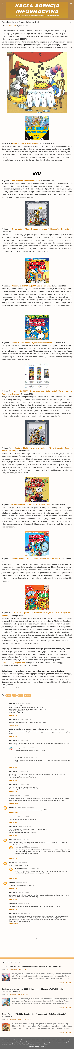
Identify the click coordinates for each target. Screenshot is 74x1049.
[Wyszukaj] (71, 4)
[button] (71, 22)
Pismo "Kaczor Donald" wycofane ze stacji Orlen (32, 343)
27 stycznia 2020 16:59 (57, 729)
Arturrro (12, 882)
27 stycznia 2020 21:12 (24, 784)
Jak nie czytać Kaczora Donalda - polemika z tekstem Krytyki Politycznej (31, 966)
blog (14, 695)
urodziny (27, 695)
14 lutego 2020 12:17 (24, 903)
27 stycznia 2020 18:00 (29, 748)
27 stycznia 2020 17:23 (24, 740)
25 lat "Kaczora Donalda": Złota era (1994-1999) (30, 505)
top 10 (20, 695)
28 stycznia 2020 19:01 (23, 839)
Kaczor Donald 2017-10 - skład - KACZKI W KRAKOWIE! (36, 559)
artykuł (8, 695)
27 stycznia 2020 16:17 (24, 703)
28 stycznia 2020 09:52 (24, 817)
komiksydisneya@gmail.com (13, 663)
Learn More (34, 1047)
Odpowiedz (13, 715)
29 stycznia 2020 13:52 (33, 868)
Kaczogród (19, 748)
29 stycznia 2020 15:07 (22, 882)
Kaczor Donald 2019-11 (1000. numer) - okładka (31, 286)
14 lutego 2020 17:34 (24, 913)
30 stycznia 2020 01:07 (24, 892)
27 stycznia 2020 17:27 (24, 771)
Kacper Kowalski (15, 807)
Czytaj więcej (65, 983)
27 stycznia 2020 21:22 (30, 757)
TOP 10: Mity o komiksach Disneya (25, 181)
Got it (43, 1047)
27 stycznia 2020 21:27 (28, 807)
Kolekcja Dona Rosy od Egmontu (26, 143)
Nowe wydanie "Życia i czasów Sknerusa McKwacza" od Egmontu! (41, 229)
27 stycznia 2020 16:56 (24, 719)
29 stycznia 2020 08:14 (21, 862)
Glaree (11, 862)
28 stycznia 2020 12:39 (24, 826)
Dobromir (12, 839)
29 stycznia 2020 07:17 (33, 847)
